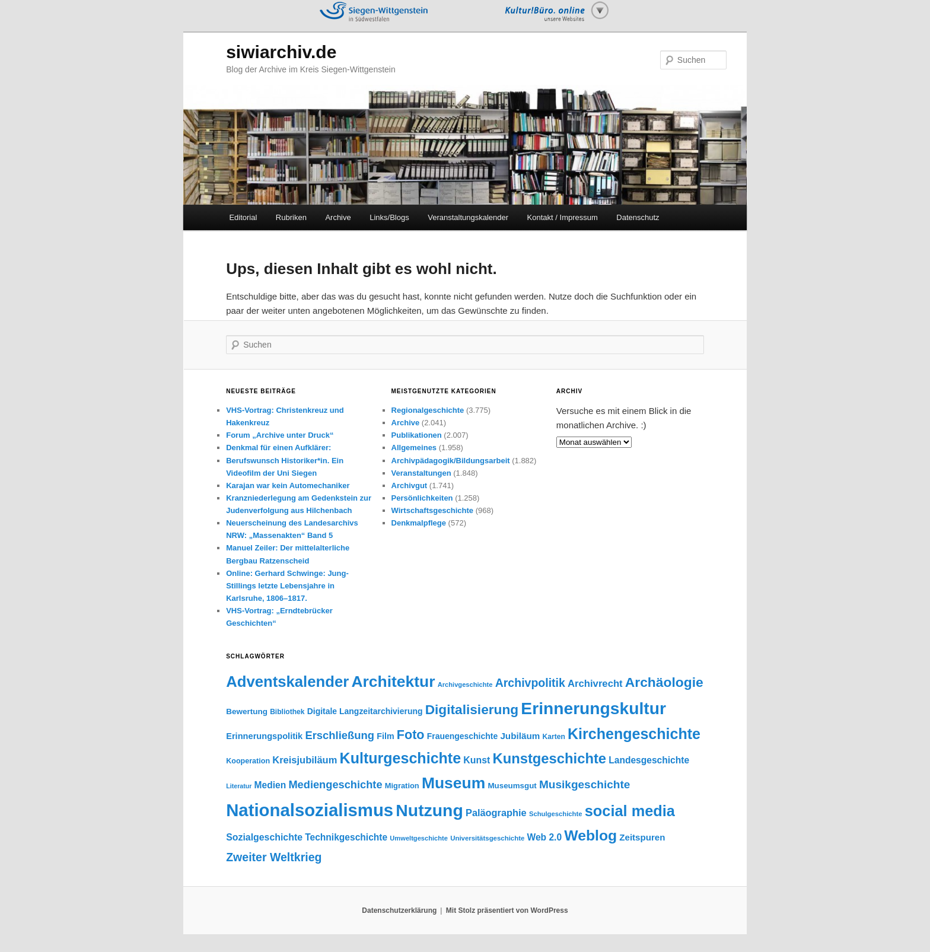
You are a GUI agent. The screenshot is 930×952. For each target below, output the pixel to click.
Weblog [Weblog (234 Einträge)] (590, 835)
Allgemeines (414, 447)
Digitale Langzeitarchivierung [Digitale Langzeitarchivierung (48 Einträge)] (365, 711)
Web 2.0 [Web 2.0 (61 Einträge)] (544, 837)
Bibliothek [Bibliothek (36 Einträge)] (287, 712)
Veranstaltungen (421, 473)
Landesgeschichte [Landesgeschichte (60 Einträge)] (649, 760)
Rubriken (291, 217)
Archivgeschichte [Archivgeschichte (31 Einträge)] (465, 684)
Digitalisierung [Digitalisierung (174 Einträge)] (471, 709)
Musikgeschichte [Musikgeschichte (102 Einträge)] (584, 784)
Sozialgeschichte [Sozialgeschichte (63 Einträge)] (264, 837)
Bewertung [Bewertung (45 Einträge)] (246, 711)
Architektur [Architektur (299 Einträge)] (393, 681)
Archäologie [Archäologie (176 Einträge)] (664, 682)
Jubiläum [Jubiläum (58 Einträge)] (520, 736)
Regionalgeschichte (427, 410)
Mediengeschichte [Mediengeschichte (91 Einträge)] (335, 784)
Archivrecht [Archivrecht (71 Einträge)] (595, 683)
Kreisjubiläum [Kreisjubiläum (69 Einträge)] (304, 759)
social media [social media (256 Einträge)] (630, 811)
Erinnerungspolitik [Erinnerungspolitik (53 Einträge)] (264, 736)
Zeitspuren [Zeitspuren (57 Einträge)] (642, 837)
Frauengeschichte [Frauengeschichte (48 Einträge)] (462, 736)
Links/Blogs (389, 217)
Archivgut (409, 485)
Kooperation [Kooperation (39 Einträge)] (248, 761)
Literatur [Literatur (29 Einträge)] (238, 785)
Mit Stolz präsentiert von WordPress (507, 910)
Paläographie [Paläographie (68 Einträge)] (496, 812)
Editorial (243, 217)
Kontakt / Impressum (562, 217)
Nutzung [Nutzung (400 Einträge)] (429, 810)
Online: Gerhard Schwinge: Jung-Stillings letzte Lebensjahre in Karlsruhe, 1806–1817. (287, 586)
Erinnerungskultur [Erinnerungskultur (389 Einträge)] (593, 708)
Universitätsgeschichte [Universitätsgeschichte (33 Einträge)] (487, 838)
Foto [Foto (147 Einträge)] (411, 734)
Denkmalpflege (418, 522)
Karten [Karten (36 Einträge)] (554, 737)
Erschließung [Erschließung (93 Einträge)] (339, 735)
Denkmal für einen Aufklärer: (278, 447)
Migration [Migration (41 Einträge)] (402, 785)
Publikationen (416, 435)
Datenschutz (637, 217)
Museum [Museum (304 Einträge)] (453, 783)
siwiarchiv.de (281, 52)
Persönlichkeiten (422, 497)
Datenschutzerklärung (399, 910)
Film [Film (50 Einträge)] (385, 736)
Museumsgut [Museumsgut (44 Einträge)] (512, 785)
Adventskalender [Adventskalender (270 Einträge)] (287, 681)
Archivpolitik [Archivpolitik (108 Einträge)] (530, 682)
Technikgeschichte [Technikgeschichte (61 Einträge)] (346, 837)
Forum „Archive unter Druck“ (279, 435)
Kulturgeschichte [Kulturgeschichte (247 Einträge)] (400, 758)
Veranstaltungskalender (468, 217)
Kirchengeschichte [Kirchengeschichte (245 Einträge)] (634, 733)
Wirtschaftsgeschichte (432, 510)
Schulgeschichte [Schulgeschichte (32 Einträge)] (555, 813)
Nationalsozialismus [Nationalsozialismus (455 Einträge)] (309, 810)
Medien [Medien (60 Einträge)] (270, 785)
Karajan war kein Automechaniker (287, 485)
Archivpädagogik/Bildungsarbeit (450, 460)
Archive (338, 217)
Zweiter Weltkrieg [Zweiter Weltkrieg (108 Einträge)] (273, 857)
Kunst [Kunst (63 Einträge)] (476, 760)
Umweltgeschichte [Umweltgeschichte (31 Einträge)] (419, 838)
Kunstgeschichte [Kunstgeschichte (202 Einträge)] (549, 758)
